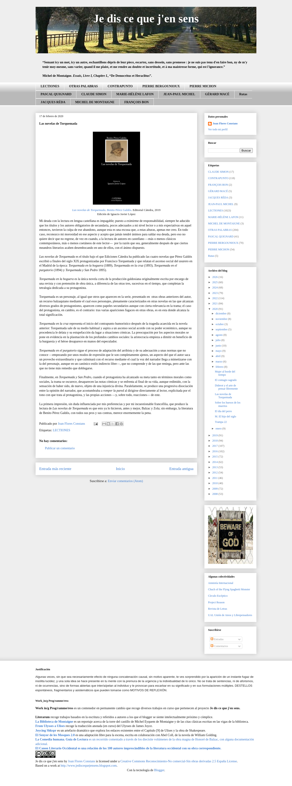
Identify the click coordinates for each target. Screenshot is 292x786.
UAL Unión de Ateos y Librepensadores (230, 615)
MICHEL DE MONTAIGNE (95, 102)
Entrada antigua (181, 469)
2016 (215, 451)
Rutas (243, 94)
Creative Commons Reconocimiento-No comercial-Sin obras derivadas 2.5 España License (178, 761)
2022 (215, 298)
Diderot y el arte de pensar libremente (226, 387)
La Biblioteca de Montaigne (54, 721)
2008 (215, 494)
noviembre (222, 319)
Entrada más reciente (55, 469)
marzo (219, 361)
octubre (220, 324)
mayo (219, 350)
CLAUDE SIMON (93, 94)
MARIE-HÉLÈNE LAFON (135, 94)
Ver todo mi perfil (218, 129)
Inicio (120, 469)
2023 (215, 293)
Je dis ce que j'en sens (146, 18)
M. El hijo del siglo (225, 416)
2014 (215, 462)
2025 (215, 282)
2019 (215, 435)
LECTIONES (50, 86)
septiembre (222, 329)
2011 (215, 478)
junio (219, 345)
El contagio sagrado (226, 380)
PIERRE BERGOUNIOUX (161, 86)
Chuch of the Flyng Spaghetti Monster (229, 589)
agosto (219, 334)
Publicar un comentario (60, 448)
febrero (220, 366)
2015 (215, 456)
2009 (215, 488)
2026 (215, 277)
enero (219, 428)
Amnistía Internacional (220, 583)
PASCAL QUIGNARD (56, 94)
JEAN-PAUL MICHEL (179, 94)
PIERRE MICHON (203, 86)
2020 (215, 309)
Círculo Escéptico (218, 595)
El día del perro (223, 411)
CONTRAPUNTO (120, 86)
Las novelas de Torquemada (88, 210)
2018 (215, 440)
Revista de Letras (217, 608)
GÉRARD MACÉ (217, 94)
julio (218, 340)
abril (218, 356)
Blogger (159, 770)
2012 (215, 472)
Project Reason (216, 602)
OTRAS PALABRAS (83, 86)
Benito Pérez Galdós (119, 210)
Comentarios (219, 646)
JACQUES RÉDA (53, 102)
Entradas (217, 639)
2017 (215, 445)
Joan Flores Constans (225, 123)
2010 (215, 483)
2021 (215, 303)
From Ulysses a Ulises (50, 726)
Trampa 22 (221, 422)
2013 (215, 467)
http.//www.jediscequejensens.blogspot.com (89, 765)
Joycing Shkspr (45, 730)
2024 (215, 287)
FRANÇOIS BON (136, 102)
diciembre (221, 313)
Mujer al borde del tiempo (225, 373)
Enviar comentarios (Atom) (125, 481)
